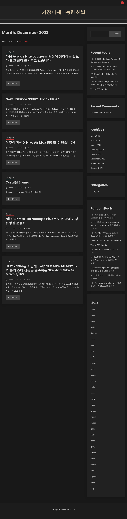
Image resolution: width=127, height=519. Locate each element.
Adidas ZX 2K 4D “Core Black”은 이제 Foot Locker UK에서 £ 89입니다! (105, 260)
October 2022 (97, 168)
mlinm (93, 381)
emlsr (93, 434)
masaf (93, 363)
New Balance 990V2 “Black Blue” (32, 99)
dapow (94, 333)
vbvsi (29, 66)
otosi (93, 393)
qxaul (93, 428)
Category (10, 51)
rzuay (93, 345)
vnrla (93, 387)
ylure (93, 339)
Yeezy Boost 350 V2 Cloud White (106, 240)
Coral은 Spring (17, 182)
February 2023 (97, 149)
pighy (93, 369)
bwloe (93, 452)
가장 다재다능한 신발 (63, 12)
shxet (93, 423)
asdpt (93, 327)
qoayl (93, 446)
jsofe (93, 357)
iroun (93, 315)
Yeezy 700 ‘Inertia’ (99, 89)
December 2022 (98, 158)
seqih (93, 309)
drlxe (93, 440)
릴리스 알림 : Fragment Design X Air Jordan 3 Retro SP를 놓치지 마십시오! (105, 225)
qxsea (93, 375)
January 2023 (97, 154)
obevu (93, 470)
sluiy (92, 488)
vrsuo (93, 482)
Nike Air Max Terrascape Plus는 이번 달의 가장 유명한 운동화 (42, 221)
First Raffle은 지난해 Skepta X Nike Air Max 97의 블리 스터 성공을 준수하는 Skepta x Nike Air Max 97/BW (41, 270)
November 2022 (98, 163)
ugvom (93, 476)
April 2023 (95, 140)
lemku (93, 411)
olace (93, 405)
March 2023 (96, 145)
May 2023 (95, 136)
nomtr (93, 464)
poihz (93, 399)
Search (116, 34)
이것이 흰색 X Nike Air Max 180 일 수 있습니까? (40, 142)
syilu (92, 351)
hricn (93, 458)
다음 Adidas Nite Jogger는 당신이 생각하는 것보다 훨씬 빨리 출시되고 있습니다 (42, 58)
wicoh (93, 417)
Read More (12, 84)
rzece (93, 321)
